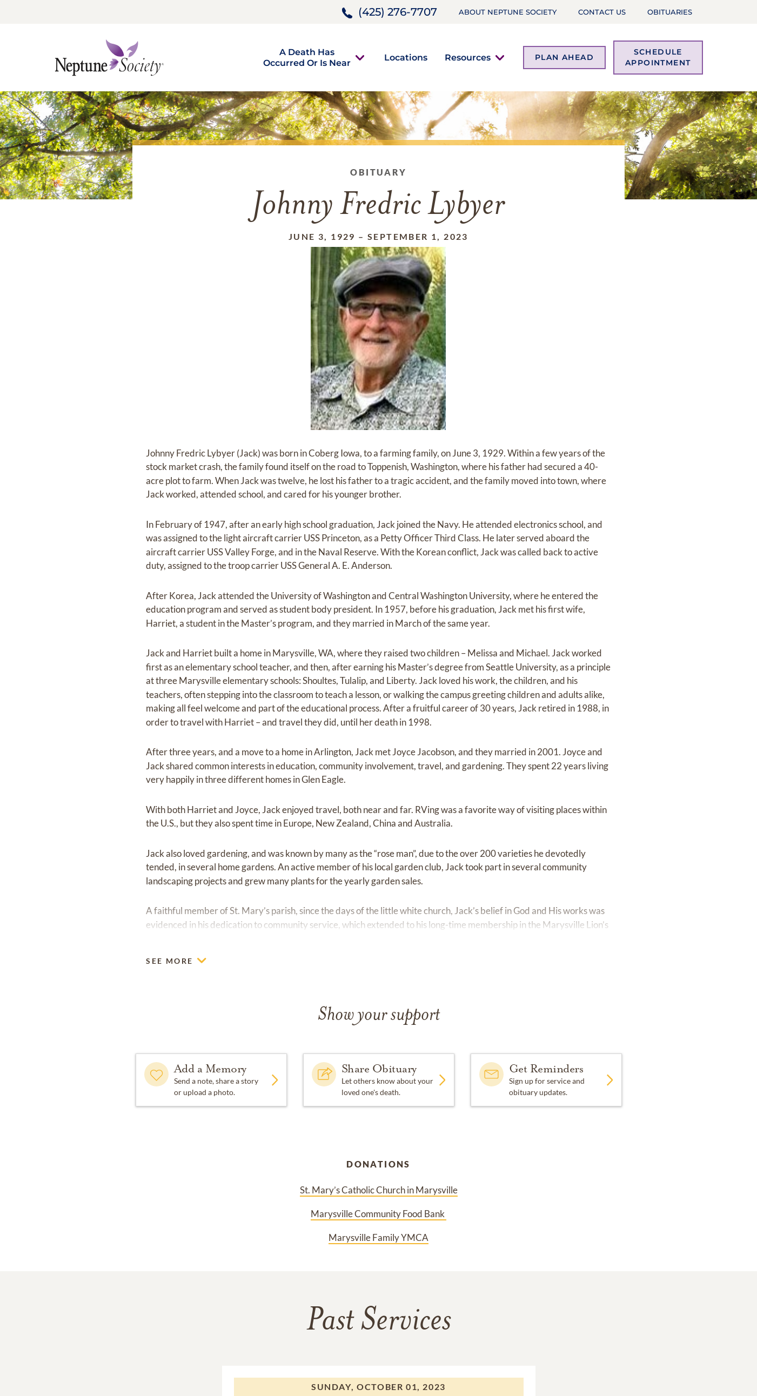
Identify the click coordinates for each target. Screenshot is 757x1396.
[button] (306, 57)
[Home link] (109, 56)
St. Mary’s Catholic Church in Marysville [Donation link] (379, 1190)
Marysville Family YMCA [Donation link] (378, 1237)
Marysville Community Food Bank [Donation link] (378, 1213)
